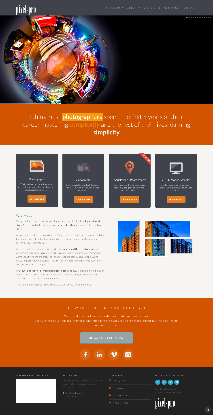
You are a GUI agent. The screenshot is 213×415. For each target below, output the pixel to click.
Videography (119, 388)
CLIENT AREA (172, 7)
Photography (119, 380)
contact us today (106, 337)
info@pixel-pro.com (75, 393)
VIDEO (131, 7)
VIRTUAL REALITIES (149, 7)
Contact (189, 7)
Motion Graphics (121, 395)
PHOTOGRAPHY (113, 7)
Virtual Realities (120, 402)
